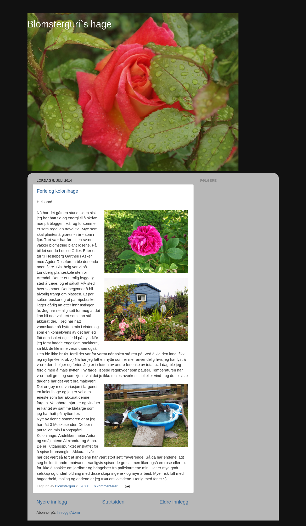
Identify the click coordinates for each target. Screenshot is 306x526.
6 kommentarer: (106, 486)
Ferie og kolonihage (57, 191)
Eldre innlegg (173, 502)
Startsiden (113, 502)
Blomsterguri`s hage (69, 24)
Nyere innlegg (52, 502)
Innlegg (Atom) (68, 512)
